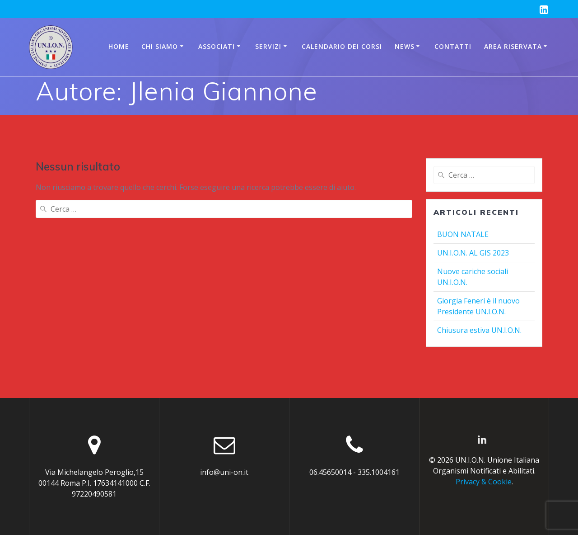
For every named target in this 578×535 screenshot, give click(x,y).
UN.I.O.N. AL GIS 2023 (473, 253)
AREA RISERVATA (513, 46)
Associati (216, 46)
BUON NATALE (463, 234)
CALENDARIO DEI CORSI (342, 46)
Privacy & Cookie (484, 482)
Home (118, 46)
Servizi (268, 46)
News (405, 46)
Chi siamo (159, 46)
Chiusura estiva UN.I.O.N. (479, 330)
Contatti (452, 46)
